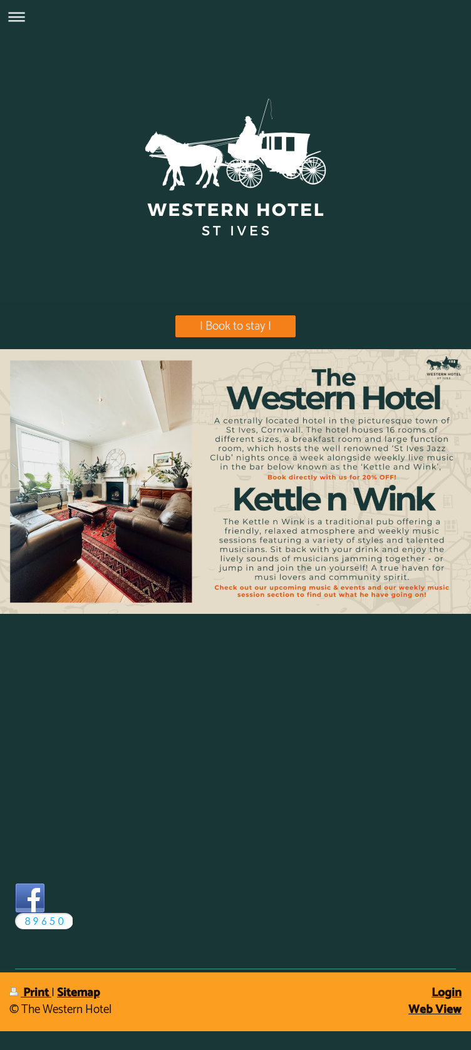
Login (447, 992)
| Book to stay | (235, 326)
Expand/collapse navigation (235, 16)
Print (30, 992)
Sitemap (78, 992)
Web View (435, 1009)
